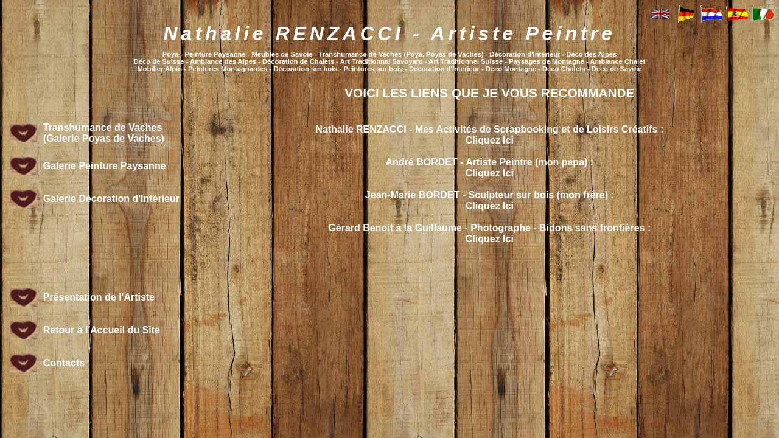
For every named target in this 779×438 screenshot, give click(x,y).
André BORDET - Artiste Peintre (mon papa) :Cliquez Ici (489, 167)
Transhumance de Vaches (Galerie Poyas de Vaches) (103, 133)
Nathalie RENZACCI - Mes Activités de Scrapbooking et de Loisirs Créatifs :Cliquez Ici (489, 134)
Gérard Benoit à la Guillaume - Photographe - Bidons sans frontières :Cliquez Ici (489, 233)
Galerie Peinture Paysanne (104, 166)
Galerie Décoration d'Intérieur (111, 198)
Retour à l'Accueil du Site (101, 330)
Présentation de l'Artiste (99, 297)
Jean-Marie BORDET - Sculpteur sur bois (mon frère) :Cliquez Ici (489, 200)
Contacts (64, 363)
